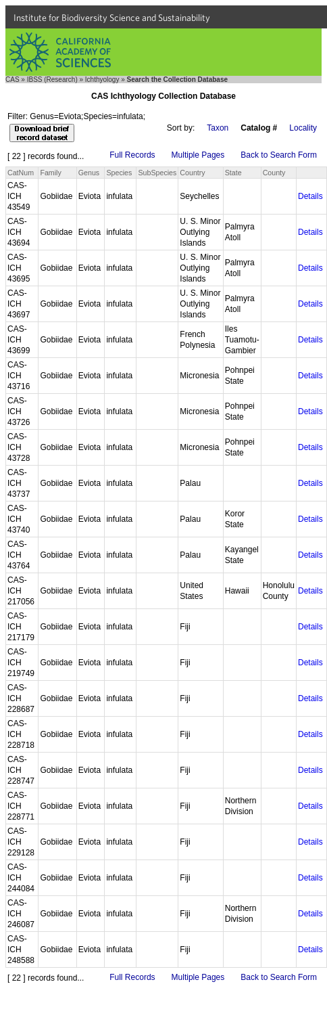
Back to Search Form (279, 155)
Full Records (132, 155)
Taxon (217, 128)
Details (310, 196)
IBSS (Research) (52, 79)
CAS (12, 79)
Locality (303, 128)
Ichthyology (102, 79)
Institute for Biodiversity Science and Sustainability (112, 17)
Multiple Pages (198, 155)
